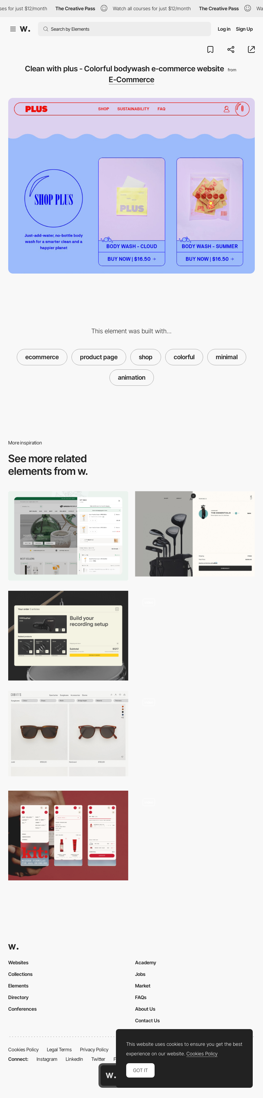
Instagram (47, 1059)
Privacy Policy (94, 1049)
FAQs (140, 997)
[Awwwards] (25, 29)
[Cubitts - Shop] (68, 733)
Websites (18, 962)
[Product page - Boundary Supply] (195, 833)
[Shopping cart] (68, 536)
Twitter (98, 1059)
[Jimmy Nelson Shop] (195, 635)
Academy (145, 962)
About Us (145, 1009)
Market (142, 986)
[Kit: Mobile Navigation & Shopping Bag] (68, 835)
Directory (18, 997)
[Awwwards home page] (111, 1075)
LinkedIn (74, 1059)
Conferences (22, 1009)
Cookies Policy (23, 1049)
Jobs (140, 974)
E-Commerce (131, 79)
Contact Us (147, 1020)
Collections (20, 974)
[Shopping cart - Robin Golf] (195, 533)
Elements (18, 986)
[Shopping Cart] (68, 635)
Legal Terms (59, 1049)
